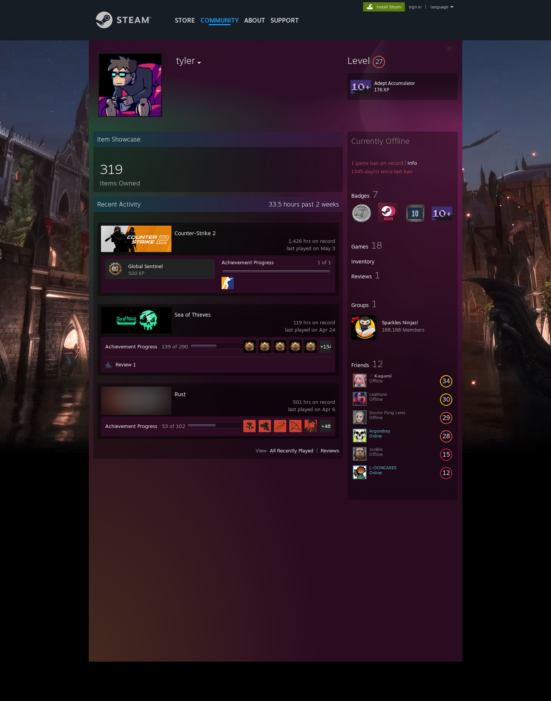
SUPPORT (285, 20)
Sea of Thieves (192, 314)
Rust (180, 394)
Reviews (330, 450)
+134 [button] (326, 346)
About (254, 20)
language (439, 7)
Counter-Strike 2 (195, 233)
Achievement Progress (248, 262)
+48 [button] (326, 426)
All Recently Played (291, 450)
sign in (415, 7)
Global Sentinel (145, 266)
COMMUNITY (220, 20)
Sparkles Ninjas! (400, 322)
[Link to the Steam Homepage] (129, 26)
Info (412, 163)
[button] (402, 60)
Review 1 (126, 364)
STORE (185, 20)
